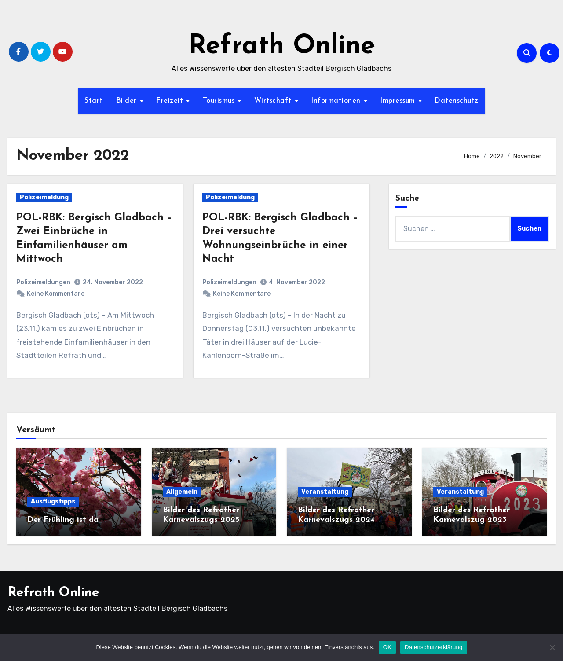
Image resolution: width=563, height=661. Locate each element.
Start (93, 100)
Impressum (398, 100)
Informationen (337, 100)
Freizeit (171, 100)
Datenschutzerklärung (433, 647)
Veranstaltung (324, 492)
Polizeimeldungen (43, 282)
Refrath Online (281, 46)
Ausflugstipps (53, 501)
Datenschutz (457, 100)
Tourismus (220, 100)
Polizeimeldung (44, 197)
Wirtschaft (274, 100)
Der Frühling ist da (63, 520)
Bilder (127, 100)
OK (387, 647)
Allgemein (181, 492)
